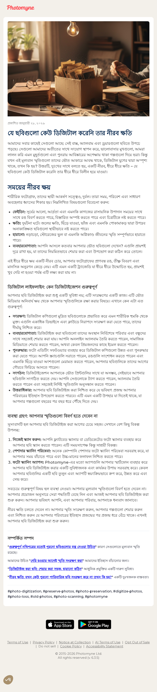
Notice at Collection (75, 642)
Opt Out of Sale (137, 642)
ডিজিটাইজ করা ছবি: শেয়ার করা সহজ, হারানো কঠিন (45, 569)
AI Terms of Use (107, 642)
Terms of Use (17, 642)
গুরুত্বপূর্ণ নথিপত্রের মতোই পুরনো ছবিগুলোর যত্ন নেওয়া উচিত (52, 547)
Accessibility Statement (104, 646)
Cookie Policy (71, 646)
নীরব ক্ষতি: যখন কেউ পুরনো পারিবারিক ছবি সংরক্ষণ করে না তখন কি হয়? (60, 577)
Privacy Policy (43, 642)
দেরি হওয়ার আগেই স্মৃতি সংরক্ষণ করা (57, 561)
